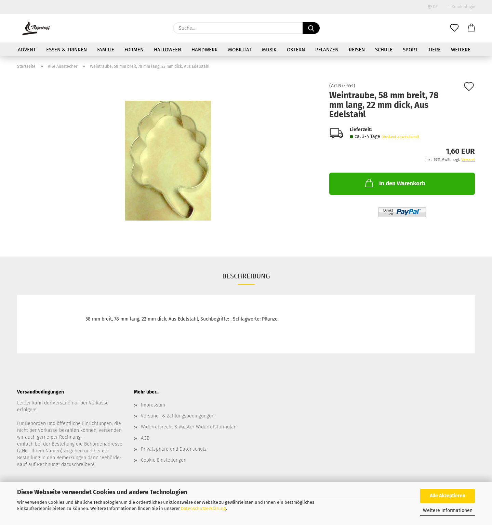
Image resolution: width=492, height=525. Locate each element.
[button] (471, 28)
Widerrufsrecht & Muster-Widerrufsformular (188, 427)
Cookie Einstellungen (163, 460)
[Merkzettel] (454, 28)
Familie (105, 50)
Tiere (434, 50)
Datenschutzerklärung (203, 508)
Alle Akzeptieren (447, 496)
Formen (134, 50)
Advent (27, 50)
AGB (145, 438)
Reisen (357, 50)
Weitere (460, 50)
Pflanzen (326, 50)
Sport (410, 50)
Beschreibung (246, 276)
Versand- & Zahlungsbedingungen (177, 416)
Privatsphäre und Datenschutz (174, 449)
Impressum (153, 405)
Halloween (167, 50)
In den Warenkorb (394, 182)
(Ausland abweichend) (400, 137)
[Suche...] (311, 28)
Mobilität (240, 50)
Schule (384, 50)
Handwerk (204, 50)
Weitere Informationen (448, 510)
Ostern (296, 50)
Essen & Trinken (66, 50)
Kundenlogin (461, 6)
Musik (269, 50)
